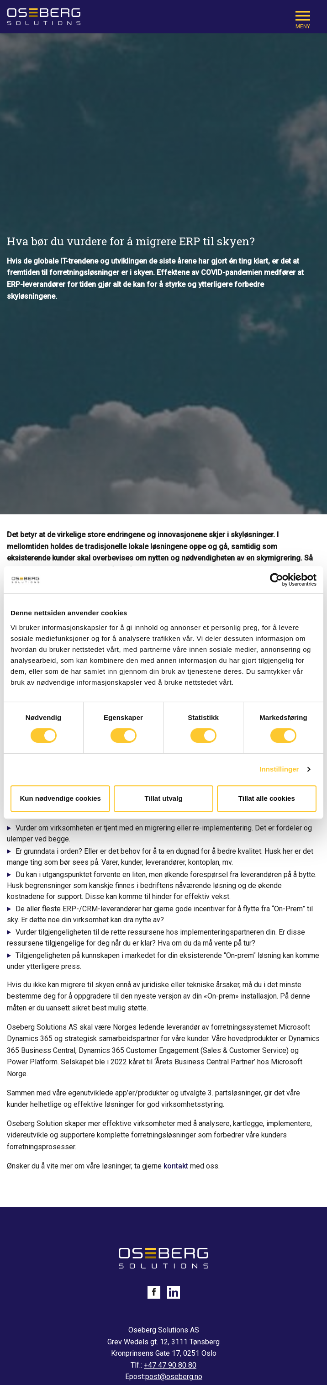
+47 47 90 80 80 (170, 1365)
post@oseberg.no (173, 1376)
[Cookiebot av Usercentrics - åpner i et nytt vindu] (276, 580)
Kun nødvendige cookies (60, 798)
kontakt (176, 1166)
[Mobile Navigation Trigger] (303, 19)
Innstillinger (279, 769)
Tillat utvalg (163, 798)
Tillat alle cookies (266, 798)
